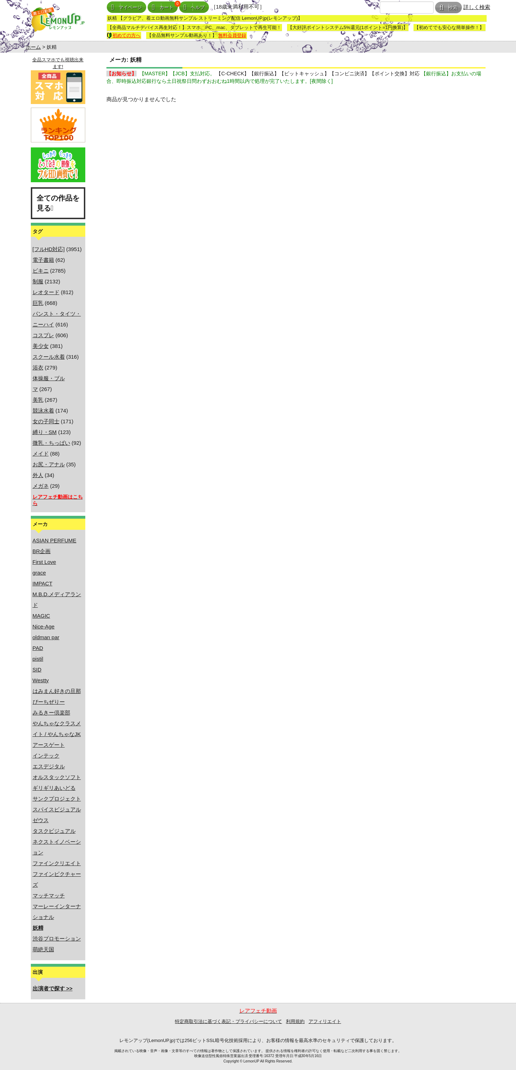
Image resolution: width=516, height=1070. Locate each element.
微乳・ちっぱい (51, 443)
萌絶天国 (43, 949)
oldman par (46, 637)
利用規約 (295, 1021)
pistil (38, 659)
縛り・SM (45, 432)
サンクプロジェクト (57, 799)
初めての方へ (123, 35)
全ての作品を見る (58, 203)
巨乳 (38, 303)
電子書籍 (43, 260)
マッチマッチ (49, 895)
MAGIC (41, 616)
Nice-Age (44, 626)
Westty (41, 680)
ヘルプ (194, 7)
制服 (38, 281)
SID (37, 669)
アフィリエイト (325, 1021)
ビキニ (41, 271)
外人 (38, 475)
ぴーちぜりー (49, 702)
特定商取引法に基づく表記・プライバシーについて (228, 1021)
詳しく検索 (476, 7)
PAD (38, 648)
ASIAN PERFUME (55, 540)
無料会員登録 (232, 35)
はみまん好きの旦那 (57, 691)
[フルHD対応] (49, 249)
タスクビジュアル (54, 831)
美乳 (38, 400)
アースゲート (49, 745)
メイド (41, 454)
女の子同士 (46, 421)
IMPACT (43, 583)
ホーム (33, 47)
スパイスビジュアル (57, 809)
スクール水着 (49, 357)
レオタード (46, 292)
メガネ (41, 486)
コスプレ (43, 335)
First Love (44, 562)
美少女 (41, 346)
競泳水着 (43, 410)
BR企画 (42, 551)
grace (39, 573)
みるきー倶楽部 (51, 713)
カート (162, 7)
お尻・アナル (49, 464)
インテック (46, 756)
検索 (448, 7)
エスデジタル (49, 766)
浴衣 (38, 367)
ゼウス (41, 820)
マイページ (126, 7)
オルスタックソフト (57, 777)
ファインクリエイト (57, 863)
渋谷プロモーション (57, 938)
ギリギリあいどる (54, 788)
